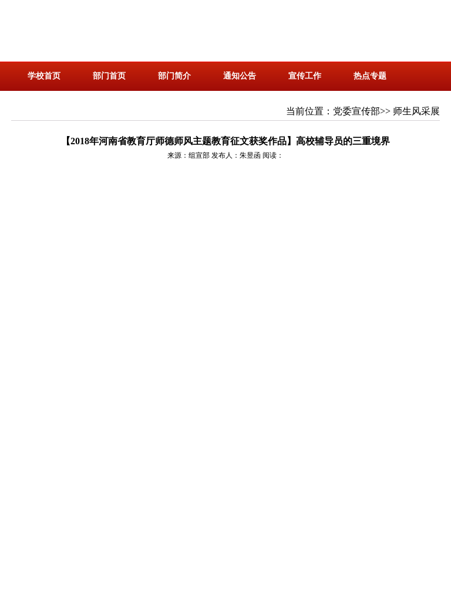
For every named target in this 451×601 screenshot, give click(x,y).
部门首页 (109, 76)
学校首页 (44, 76)
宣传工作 (304, 76)
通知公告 (239, 76)
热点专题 (370, 76)
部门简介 (174, 76)
